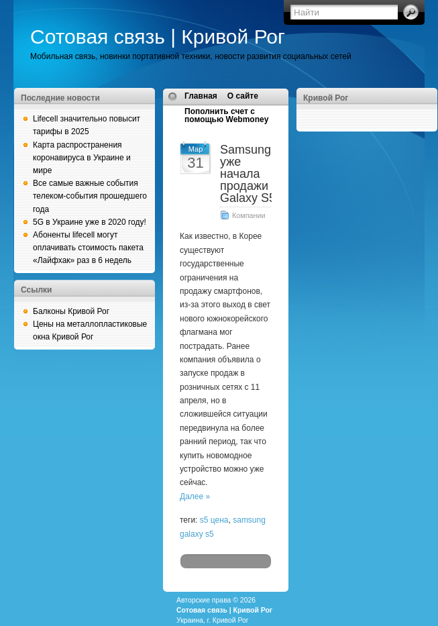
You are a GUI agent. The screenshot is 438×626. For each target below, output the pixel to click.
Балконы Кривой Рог (71, 311)
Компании (249, 215)
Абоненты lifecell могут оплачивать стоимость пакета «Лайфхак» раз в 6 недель (88, 247)
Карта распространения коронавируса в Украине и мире (82, 157)
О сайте (242, 96)
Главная (200, 96)
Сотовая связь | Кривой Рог (157, 36)
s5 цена (214, 520)
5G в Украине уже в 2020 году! (89, 222)
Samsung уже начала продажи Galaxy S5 (248, 174)
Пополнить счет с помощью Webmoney (226, 115)
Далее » (195, 496)
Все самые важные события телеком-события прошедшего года (90, 195)
